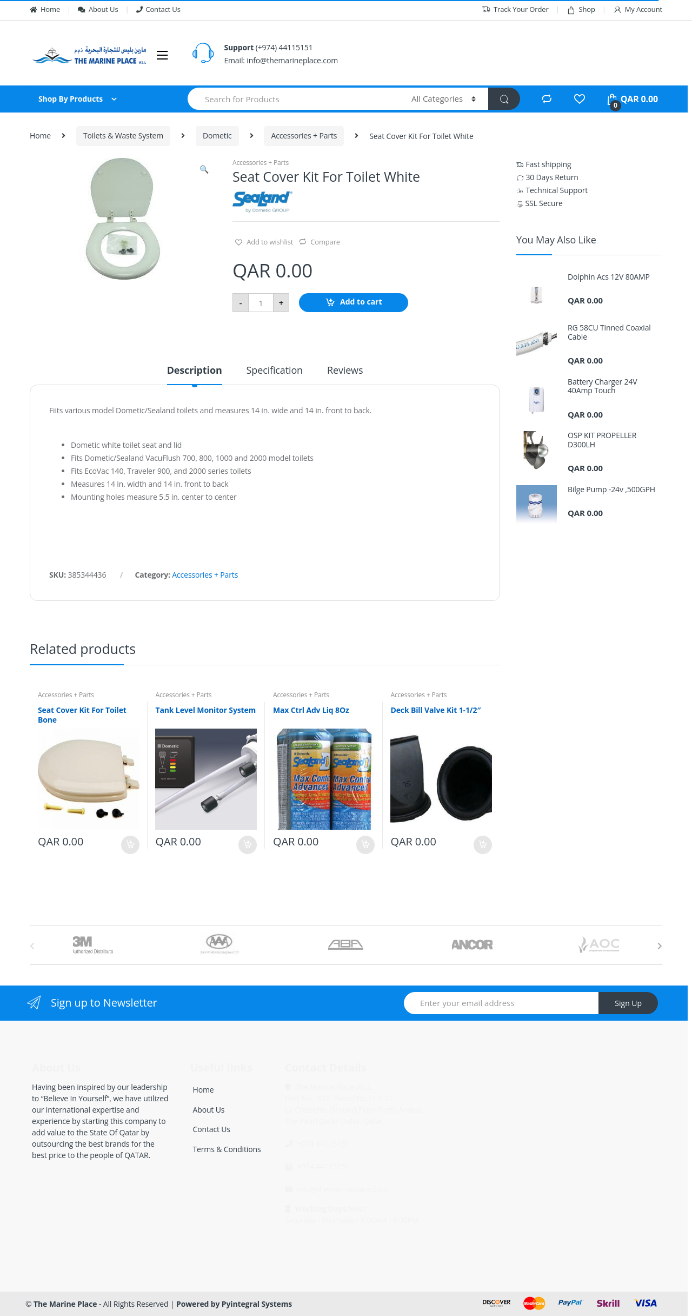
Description (194, 370)
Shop (581, 9)
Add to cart (361, 302)
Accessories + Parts (304, 135)
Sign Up (628, 1003)
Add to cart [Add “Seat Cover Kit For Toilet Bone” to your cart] (129, 845)
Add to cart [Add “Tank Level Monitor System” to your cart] (247, 845)
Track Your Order (515, 9)
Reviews (345, 370)
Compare (325, 242)
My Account (637, 9)
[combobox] (293, 99)
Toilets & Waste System (123, 135)
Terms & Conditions (227, 1149)
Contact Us (158, 9)
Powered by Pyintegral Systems (234, 1304)
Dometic (217, 135)
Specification (275, 370)
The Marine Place (65, 1304)
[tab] (194, 375)
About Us (98, 9)
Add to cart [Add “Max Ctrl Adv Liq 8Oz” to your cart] (365, 845)
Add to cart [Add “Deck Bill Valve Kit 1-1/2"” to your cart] (482, 845)
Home (45, 9)
